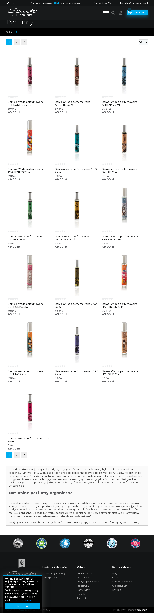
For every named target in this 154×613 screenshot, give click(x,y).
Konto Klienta (84, 590)
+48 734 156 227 (102, 3)
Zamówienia (83, 598)
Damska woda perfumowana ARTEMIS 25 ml (72, 103)
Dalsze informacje (24, 600)
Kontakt (116, 590)
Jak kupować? (84, 573)
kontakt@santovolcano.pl (134, 3)
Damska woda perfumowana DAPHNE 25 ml (25, 238)
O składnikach (119, 586)
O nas (115, 577)
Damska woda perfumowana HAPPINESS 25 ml (119, 305)
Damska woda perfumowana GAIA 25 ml (76, 305)
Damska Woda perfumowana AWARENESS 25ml (26, 171)
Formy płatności (50, 577)
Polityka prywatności (88, 581)
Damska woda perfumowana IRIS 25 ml (28, 440)
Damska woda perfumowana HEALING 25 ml (25, 373)
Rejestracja (83, 586)
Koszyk (81, 594)
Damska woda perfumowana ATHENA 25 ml (119, 103)
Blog (114, 573)
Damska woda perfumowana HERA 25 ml (76, 373)
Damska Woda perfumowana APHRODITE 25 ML (26, 103)
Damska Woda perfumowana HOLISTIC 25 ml (120, 373)
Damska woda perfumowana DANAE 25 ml (119, 171)
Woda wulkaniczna (122, 581)
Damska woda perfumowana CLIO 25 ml (76, 171)
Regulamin (83, 577)
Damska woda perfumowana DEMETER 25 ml (72, 238)
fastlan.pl (142, 609)
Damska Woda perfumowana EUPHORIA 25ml (26, 305)
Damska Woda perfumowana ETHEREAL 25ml (120, 238)
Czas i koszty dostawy (53, 573)
